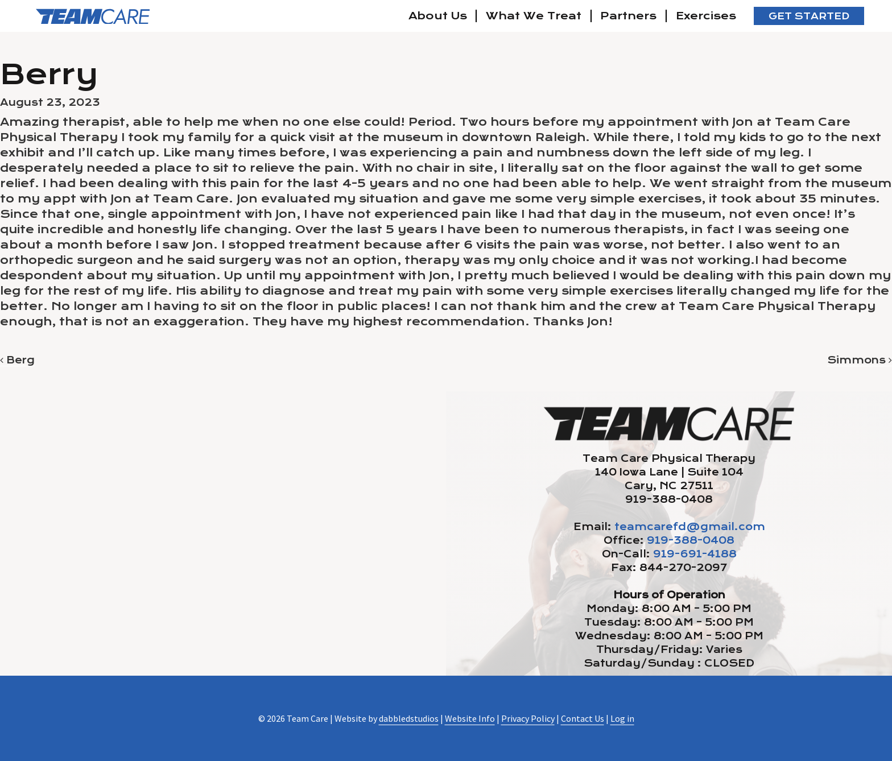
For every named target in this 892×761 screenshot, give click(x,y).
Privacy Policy (528, 718)
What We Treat (533, 16)
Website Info (470, 718)
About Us (437, 16)
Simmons (859, 360)
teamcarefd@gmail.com (689, 526)
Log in (622, 718)
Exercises (706, 16)
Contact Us (582, 718)
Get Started (809, 16)
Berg (17, 360)
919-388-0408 (690, 540)
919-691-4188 (695, 554)
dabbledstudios (409, 718)
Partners (628, 16)
